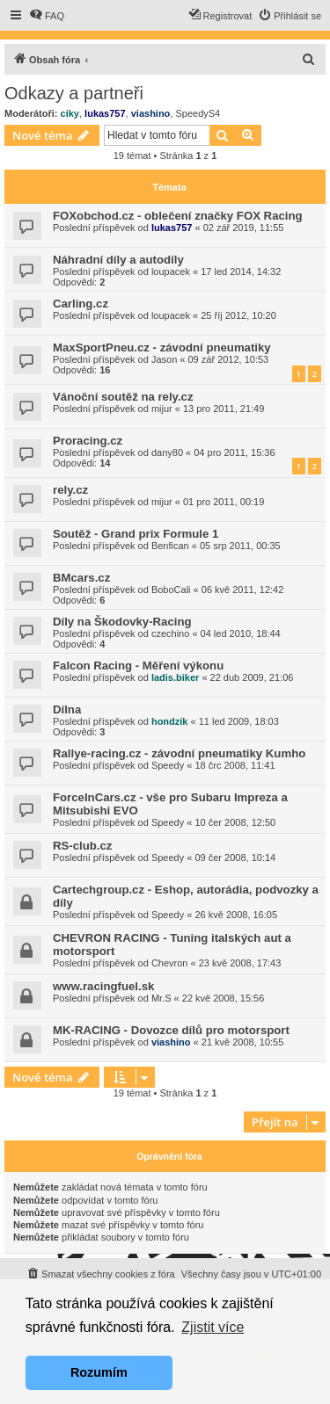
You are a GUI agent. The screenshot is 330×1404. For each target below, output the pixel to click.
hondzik (169, 721)
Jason (164, 359)
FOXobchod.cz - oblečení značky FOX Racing (178, 215)
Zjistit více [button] (212, 1327)
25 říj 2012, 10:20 (238, 315)
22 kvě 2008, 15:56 (223, 998)
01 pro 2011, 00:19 (223, 501)
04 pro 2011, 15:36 (234, 452)
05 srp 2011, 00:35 (240, 545)
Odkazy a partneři (73, 93)
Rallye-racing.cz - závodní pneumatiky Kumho (179, 753)
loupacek (170, 271)
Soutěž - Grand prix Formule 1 (135, 533)
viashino (151, 113)
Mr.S (161, 998)
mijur (161, 408)
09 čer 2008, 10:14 (234, 857)
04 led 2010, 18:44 (241, 633)
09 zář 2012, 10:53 (228, 359)
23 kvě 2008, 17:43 (240, 963)
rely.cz (70, 489)
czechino (170, 633)
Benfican (170, 545)
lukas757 (104, 113)
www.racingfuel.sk (103, 986)
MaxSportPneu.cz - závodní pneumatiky (162, 347)
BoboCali (171, 589)
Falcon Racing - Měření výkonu (138, 665)
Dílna (67, 709)
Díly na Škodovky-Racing (122, 621)
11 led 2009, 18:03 (239, 721)
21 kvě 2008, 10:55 (243, 1042)
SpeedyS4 (197, 113)
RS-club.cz (82, 845)
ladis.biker (175, 677)
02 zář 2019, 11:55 (243, 227)
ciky (70, 113)
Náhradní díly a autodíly (118, 259)
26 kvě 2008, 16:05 (235, 914)
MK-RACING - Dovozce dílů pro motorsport (171, 1030)
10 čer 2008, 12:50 (234, 822)
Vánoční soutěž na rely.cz (123, 396)
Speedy (167, 765)
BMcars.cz (81, 577)
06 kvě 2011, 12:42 (243, 589)
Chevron (169, 963)
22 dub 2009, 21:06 (252, 677)
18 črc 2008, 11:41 (234, 765)
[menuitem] (46, 15)
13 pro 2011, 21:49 (223, 408)
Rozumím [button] (99, 1372)
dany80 (167, 452)
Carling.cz (80, 303)
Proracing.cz (87, 440)
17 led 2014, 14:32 (241, 271)
